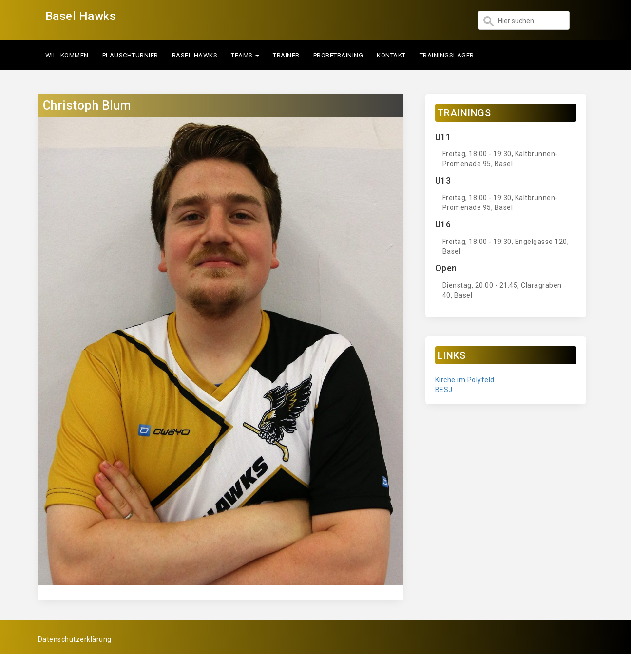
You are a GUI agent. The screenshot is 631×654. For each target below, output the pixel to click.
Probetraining (338, 55)
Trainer (286, 55)
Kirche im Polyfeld (465, 380)
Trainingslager (447, 55)
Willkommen (67, 55)
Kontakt (391, 55)
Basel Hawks (80, 16)
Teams (245, 55)
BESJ (444, 389)
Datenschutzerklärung (75, 639)
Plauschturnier (130, 55)
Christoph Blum (87, 105)
